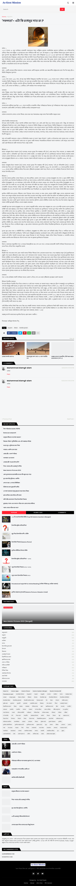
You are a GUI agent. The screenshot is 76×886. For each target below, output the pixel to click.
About (32, 883)
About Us (5, 691)
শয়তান (16, 727)
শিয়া (22, 727)
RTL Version (48, 883)
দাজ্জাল (30, 709)
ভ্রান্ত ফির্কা (38, 676)
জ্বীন (57, 706)
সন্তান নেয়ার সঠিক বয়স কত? (11, 508)
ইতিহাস (16, 328)
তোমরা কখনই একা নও (8, 356)
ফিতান (54, 715)
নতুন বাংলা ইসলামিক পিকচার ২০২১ (21, 575)
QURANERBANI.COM (8, 854)
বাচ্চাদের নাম (66, 715)
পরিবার (59, 712)
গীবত (56, 703)
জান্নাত (20, 706)
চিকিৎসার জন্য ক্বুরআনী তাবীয (11, 487)
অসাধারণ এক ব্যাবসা (8, 458)
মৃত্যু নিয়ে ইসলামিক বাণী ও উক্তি (20, 534)
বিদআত (13, 718)
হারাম (42, 734)
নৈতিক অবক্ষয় (45, 712)
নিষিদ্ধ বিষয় (38, 670)
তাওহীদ (69, 706)
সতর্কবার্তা (34, 727)
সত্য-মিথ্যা (41, 727)
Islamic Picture (26, 691)
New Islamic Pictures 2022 (12, 470)
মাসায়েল (30, 721)
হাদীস (29, 734)
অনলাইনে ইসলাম (20, 694)
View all (71, 338)
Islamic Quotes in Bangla (40, 691)
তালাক (24, 709)
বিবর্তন (19, 718)
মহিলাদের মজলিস (7, 721)
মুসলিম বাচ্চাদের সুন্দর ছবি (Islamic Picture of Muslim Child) (30, 592)
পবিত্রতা (53, 712)
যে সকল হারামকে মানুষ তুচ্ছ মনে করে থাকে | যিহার (16, 491)
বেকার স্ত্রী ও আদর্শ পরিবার (10, 454)
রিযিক (57, 724)
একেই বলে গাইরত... (17, 752)
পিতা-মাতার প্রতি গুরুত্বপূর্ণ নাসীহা (12, 466)
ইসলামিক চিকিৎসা (53, 697)
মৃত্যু (46, 724)
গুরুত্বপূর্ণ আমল (38, 654)
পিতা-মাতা (18, 715)
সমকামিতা (5, 730)
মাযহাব (23, 721)
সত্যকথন (38, 681)
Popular (14, 512)
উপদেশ (38, 649)
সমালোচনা (13, 730)
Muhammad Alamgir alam (19, 368)
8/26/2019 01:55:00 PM (68, 380)
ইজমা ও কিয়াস (21, 697)
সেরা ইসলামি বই (6, 734)
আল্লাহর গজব (69, 694)
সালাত (36, 730)
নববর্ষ (13, 712)
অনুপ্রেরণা (9, 17)
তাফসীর (18, 709)
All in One (39, 883)
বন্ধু (59, 715)
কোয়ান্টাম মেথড (33, 703)
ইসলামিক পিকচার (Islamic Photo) (22, 542)
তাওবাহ (62, 706)
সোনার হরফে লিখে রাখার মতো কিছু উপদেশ (23, 825)
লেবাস (69, 724)
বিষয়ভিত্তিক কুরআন (41, 718)
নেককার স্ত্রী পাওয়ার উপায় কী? (11, 462)
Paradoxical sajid (8, 694)
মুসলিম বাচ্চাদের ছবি (19, 724)
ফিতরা (48, 715)
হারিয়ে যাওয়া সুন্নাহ (51, 734)
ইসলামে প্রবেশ (40, 700)
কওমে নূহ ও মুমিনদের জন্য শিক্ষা (11, 445)
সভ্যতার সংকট (63, 727)
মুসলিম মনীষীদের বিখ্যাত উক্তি (19, 550)
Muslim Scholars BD (55, 691)
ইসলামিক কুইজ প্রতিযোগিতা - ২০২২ (21, 559)
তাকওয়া (5, 709)
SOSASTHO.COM (7, 857)
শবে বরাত (10, 727)
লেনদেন (63, 724)
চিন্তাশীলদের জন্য (38, 657)
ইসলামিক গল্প (43, 697)
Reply (8, 374)
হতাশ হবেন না (21, 734)
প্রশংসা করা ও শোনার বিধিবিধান (11, 483)
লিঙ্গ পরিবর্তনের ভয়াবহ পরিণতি (11, 429)
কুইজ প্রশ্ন (5, 703)
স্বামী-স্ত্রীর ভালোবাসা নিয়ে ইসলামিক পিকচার (15, 499)
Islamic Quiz (38, 512)
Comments (62, 512)
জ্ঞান (42, 706)
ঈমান (51, 700)
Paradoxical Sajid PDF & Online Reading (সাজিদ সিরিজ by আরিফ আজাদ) (35, 584)
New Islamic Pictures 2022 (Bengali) (18, 621)
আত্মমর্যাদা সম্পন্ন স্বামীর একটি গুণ (20, 769)
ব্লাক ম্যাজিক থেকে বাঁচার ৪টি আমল (12, 495)
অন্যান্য (49, 694)
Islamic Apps (15, 691)
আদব (38, 643)
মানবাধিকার (16, 721)
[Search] (31, 9)
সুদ (58, 730)
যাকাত (51, 724)
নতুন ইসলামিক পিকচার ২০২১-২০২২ (21, 567)
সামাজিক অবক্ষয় (28, 730)
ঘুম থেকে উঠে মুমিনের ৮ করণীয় (11, 478)
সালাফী (42, 730)
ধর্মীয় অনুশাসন (57, 709)
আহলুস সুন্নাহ (12, 697)
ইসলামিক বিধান (6, 700)
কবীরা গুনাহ (64, 700)
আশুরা (4, 697)
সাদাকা (19, 730)
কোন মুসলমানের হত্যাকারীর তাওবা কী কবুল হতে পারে (17, 474)
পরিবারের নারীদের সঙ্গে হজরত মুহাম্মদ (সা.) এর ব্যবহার (26, 761)
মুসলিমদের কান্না (30, 724)
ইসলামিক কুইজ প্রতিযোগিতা (19, 525)
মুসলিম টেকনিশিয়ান (7, 724)
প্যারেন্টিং (26, 715)
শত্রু (4, 727)
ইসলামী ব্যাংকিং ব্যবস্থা (29, 700)
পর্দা (12, 715)
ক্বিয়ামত (38, 651)
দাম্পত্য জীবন (38, 709)
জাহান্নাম (27, 706)
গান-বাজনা (49, 703)
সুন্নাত (63, 730)
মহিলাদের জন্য (38, 679)
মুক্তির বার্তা (43, 721)
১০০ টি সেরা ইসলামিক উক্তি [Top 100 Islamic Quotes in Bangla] (31, 517)
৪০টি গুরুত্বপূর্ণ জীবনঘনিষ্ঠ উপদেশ (21, 816)
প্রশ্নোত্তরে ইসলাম (38, 673)
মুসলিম (59, 721)
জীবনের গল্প (35, 706)
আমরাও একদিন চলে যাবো (10, 449)
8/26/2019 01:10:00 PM (68, 368)
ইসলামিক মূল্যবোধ (24, 328)
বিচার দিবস (5, 718)
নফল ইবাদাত (6, 712)
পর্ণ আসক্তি (5, 715)
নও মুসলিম (65, 709)
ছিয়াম (15, 706)
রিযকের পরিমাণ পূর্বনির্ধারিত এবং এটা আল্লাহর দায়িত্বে (17, 441)
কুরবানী (18, 703)
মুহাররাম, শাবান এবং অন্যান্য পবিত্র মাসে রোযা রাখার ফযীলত (19, 503)
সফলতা (55, 727)
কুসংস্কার (25, 703)
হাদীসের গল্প (35, 734)
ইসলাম (35, 697)
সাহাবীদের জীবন (50, 730)
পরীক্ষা (65, 712)
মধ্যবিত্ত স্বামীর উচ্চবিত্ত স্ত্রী (18, 777)
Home (4, 17)
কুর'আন (12, 703)
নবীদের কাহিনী (38, 665)
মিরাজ (36, 721)
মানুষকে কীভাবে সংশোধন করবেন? (12, 437)
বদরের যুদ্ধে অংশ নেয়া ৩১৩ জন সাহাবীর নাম (37, 357)
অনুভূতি (38, 638)
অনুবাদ (38, 635)
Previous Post (7, 419)
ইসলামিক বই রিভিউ (64, 697)
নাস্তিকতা (38, 668)
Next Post (70, 419)
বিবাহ (25, 718)
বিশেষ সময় (31, 718)
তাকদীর (11, 709)
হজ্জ (14, 734)
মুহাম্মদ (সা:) (39, 724)
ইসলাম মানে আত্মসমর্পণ (9, 433)
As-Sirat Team (41, 880)
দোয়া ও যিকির (38, 662)
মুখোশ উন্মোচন (52, 721)
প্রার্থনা (42, 715)
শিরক (27, 727)
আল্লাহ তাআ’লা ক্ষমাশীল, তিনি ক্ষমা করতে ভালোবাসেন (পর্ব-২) (62, 357)
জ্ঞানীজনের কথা (38, 660)
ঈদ (46, 700)
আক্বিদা (38, 641)
